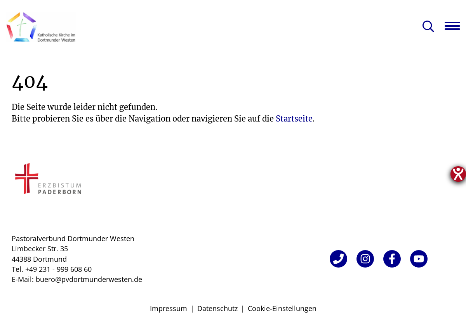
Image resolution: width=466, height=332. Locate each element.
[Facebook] (392, 259)
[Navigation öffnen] (455, 26)
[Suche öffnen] (428, 27)
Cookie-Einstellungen (282, 308)
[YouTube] (419, 259)
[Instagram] (365, 259)
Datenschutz (217, 308)
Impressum (168, 308)
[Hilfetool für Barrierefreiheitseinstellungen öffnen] (458, 174)
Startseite (294, 118)
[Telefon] (338, 259)
